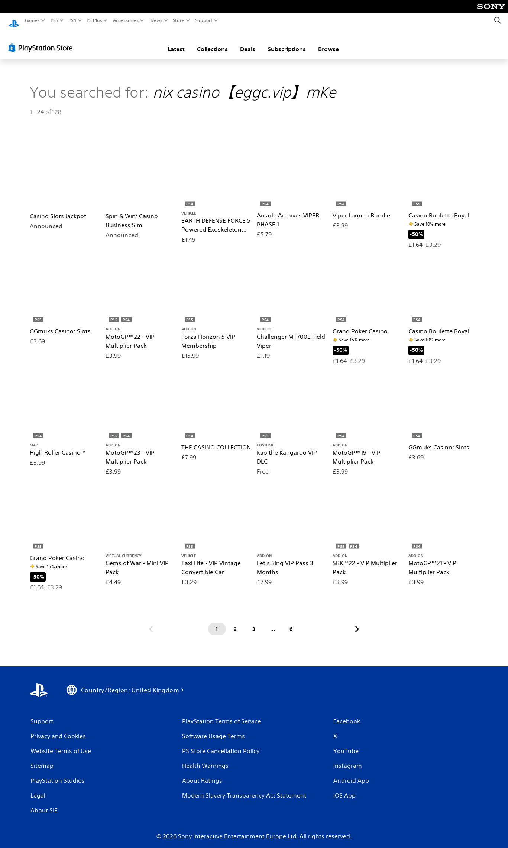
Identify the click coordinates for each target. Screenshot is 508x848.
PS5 (54, 20)
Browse (328, 42)
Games (32, 20)
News (156, 20)
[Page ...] (273, 622)
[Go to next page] (357, 622)
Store (179, 20)
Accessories (126, 20)
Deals (247, 42)
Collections (212, 42)
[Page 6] (291, 622)
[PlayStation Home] (13, 20)
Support (204, 20)
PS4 (72, 20)
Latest (176, 42)
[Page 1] (217, 622)
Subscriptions (287, 42)
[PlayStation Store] (42, 40)
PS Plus (94, 20)
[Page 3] (254, 622)
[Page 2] (236, 622)
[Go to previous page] (150, 622)
